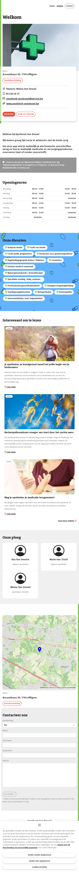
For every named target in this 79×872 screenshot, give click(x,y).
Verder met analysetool (39, 861)
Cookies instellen (39, 867)
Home (52, 6)
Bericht (6, 761)
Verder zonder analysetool (39, 855)
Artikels (60, 6)
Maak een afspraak (26, 114)
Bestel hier (9, 114)
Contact (69, 6)
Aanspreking (8, 720)
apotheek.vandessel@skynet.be (24, 98)
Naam (5, 730)
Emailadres (7, 750)
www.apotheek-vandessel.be (22, 103)
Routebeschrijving (12, 80)
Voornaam (7, 740)
